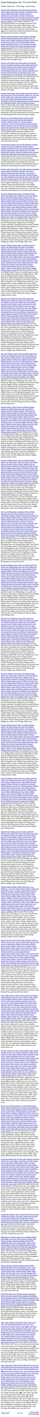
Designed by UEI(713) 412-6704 (5, 1413)
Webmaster (20, 1413)
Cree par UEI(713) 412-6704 (33, 1413)
